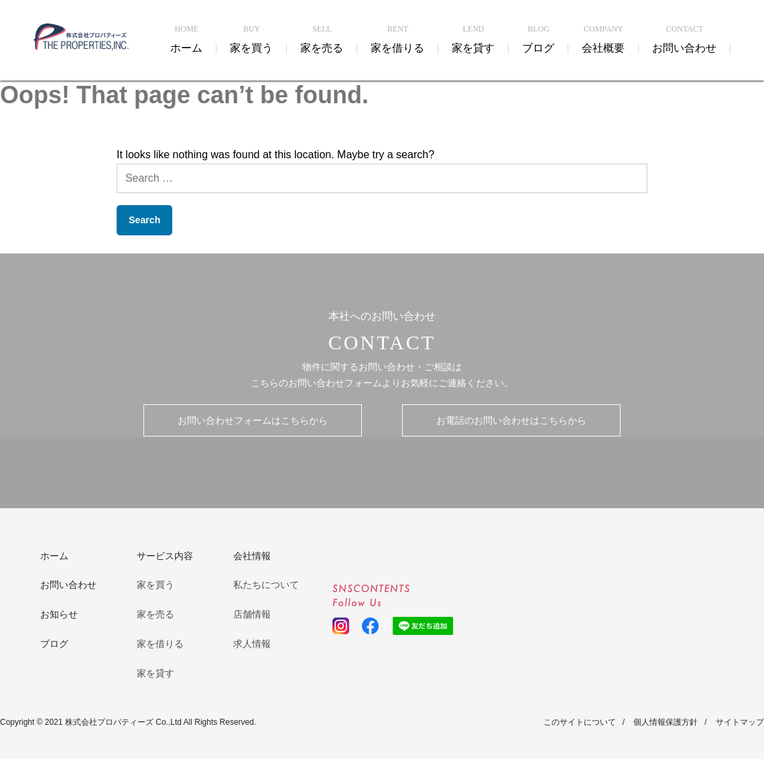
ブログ (54, 643)
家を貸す (155, 673)
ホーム (54, 555)
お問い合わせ (68, 584)
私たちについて (266, 584)
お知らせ (59, 614)
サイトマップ (740, 722)
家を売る (155, 614)
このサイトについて (580, 722)
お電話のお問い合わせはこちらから (511, 420)
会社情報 (252, 555)
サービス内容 (165, 555)
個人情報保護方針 (665, 722)
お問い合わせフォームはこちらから (253, 420)
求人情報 (252, 643)
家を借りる (160, 643)
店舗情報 (252, 614)
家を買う (155, 584)
